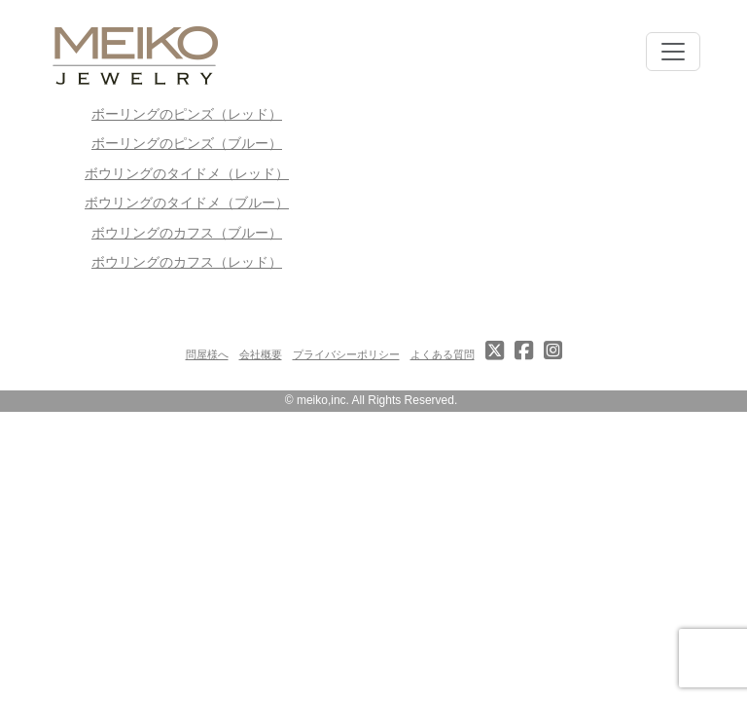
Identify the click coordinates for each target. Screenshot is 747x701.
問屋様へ (207, 354)
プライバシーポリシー (346, 354)
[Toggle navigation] (673, 51)
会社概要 (260, 354)
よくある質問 (442, 354)
